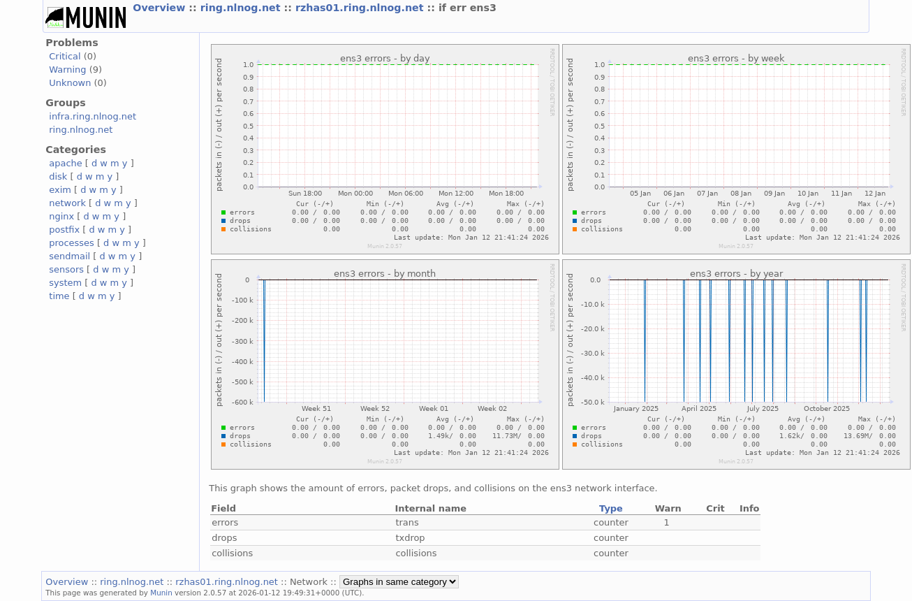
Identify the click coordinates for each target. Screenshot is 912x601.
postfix (64, 229)
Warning (67, 69)
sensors (66, 269)
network (67, 203)
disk (58, 176)
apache (65, 163)
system (65, 282)
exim (60, 189)
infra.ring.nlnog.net (92, 116)
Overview (161, 7)
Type (611, 508)
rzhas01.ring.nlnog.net (361, 7)
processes (71, 243)
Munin (161, 592)
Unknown (70, 83)
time (59, 296)
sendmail (69, 256)
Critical (64, 56)
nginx (61, 216)
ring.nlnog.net (242, 7)
